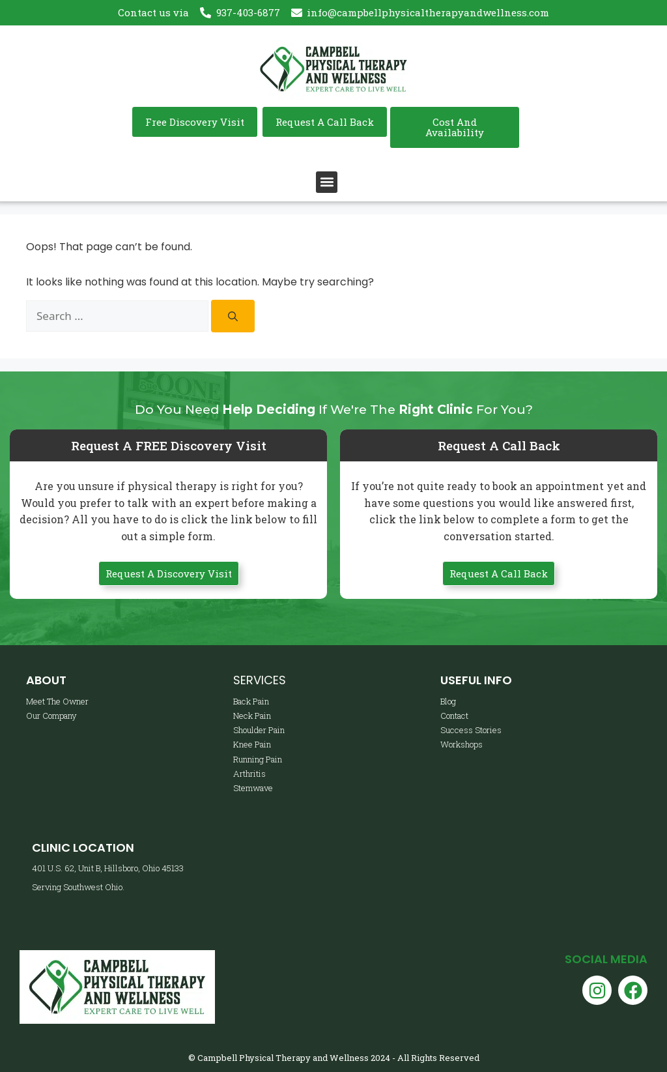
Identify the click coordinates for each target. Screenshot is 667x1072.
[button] (326, 182)
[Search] (233, 316)
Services (259, 680)
